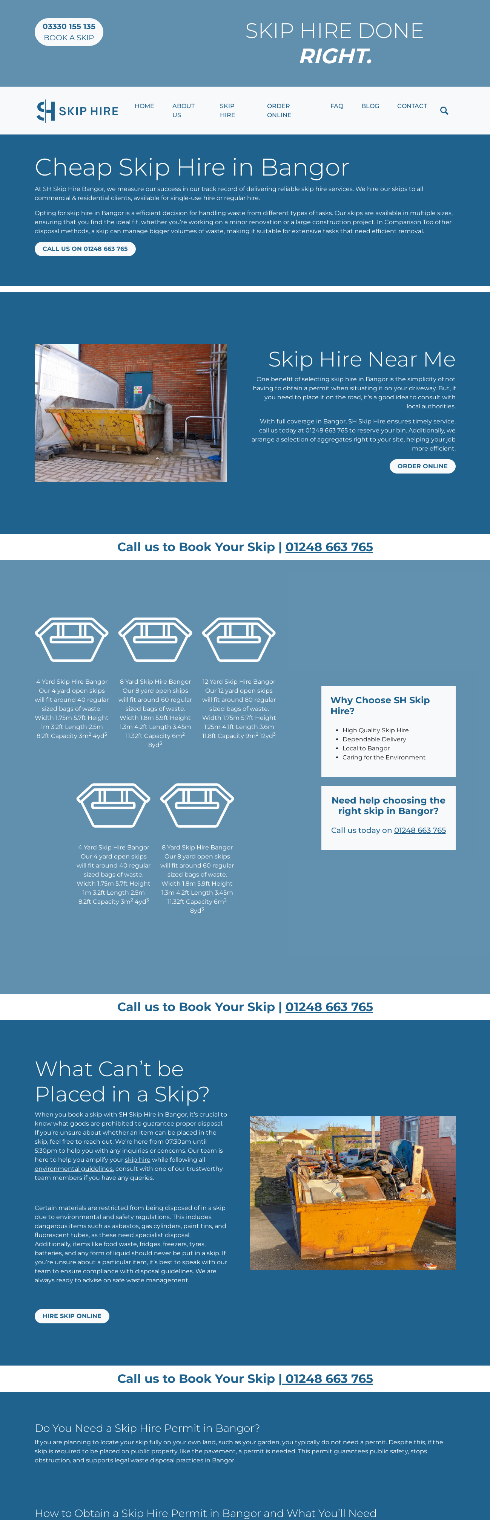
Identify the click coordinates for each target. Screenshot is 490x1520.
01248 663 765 (327, 430)
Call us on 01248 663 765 (85, 248)
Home (144, 106)
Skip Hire (227, 110)
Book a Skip (69, 32)
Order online (423, 466)
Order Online (279, 110)
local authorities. (431, 406)
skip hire (138, 1159)
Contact (412, 106)
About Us (183, 110)
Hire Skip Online (72, 1316)
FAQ (336, 106)
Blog (370, 106)
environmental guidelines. (74, 1168)
